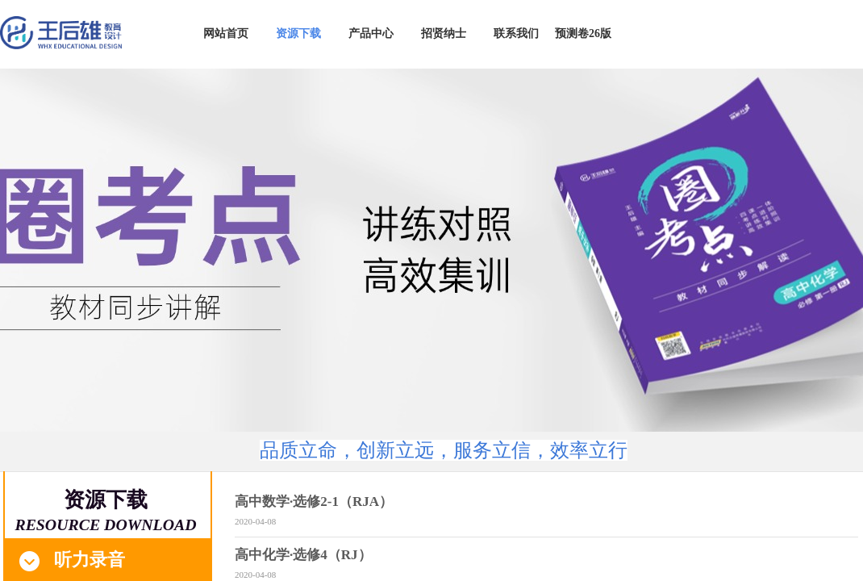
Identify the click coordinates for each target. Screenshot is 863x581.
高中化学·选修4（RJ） (303, 554)
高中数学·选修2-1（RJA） (314, 501)
